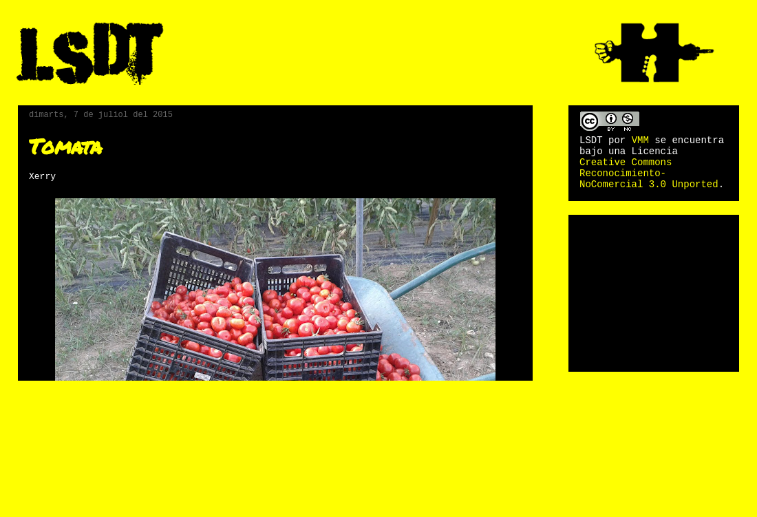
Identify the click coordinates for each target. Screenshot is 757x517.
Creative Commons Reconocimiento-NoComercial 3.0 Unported (648, 173)
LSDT (591, 140)
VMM (640, 140)
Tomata (65, 146)
